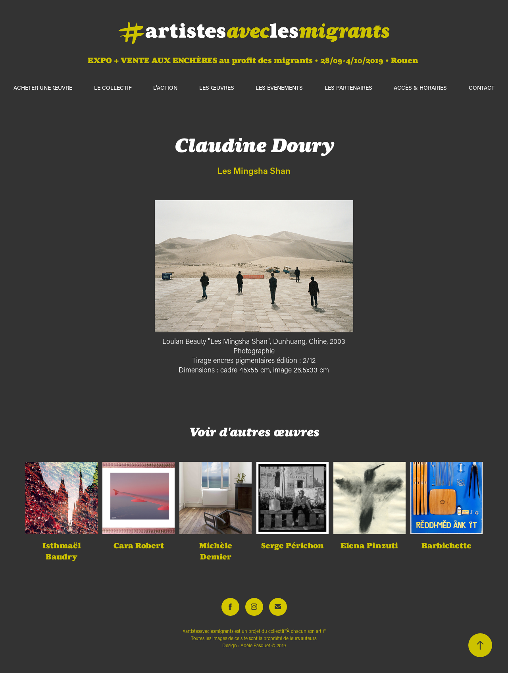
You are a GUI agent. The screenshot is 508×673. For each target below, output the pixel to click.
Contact (482, 87)
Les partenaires (348, 87)
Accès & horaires (420, 87)
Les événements (279, 87)
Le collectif (113, 87)
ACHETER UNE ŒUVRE (42, 87)
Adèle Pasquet (255, 645)
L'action (165, 87)
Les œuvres (216, 87)
